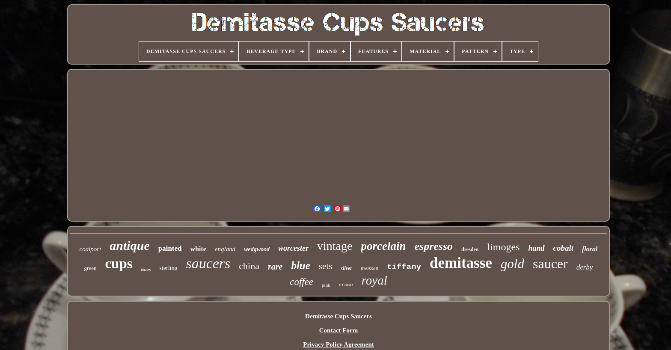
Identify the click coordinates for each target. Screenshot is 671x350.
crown (346, 285)
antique (129, 245)
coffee (301, 281)
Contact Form (338, 330)
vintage (334, 245)
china (249, 266)
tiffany (404, 267)
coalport (90, 249)
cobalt (563, 247)
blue (300, 265)
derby (584, 267)
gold (512, 263)
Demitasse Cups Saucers (338, 316)
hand (536, 248)
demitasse (461, 263)
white (198, 248)
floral (589, 248)
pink (326, 285)
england (225, 249)
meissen (369, 268)
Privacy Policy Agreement (338, 344)
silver (346, 268)
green (90, 268)
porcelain (383, 246)
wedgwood (257, 249)
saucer (550, 263)
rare (275, 266)
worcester (293, 248)
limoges (503, 246)
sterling (168, 268)
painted (170, 248)
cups (118, 263)
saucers (208, 263)
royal (374, 280)
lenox (146, 269)
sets (326, 266)
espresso (433, 246)
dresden (469, 249)
